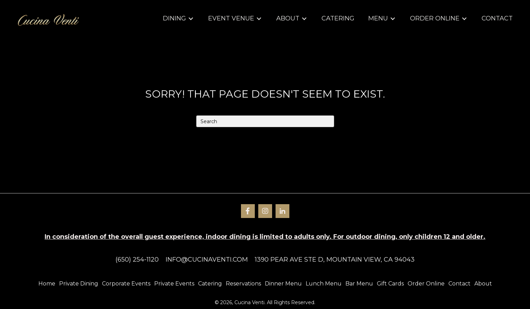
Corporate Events (126, 283)
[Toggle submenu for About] (304, 19)
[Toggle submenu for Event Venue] (259, 19)
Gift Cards (390, 283)
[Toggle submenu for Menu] (393, 19)
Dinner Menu (283, 283)
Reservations (243, 283)
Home (46, 283)
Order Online (426, 283)
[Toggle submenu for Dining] (191, 19)
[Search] (265, 121)
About (483, 283)
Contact (459, 283)
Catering (210, 283)
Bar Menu (359, 283)
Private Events (174, 283)
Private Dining (78, 283)
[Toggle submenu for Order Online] (464, 19)
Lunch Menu (324, 283)
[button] (248, 211)
